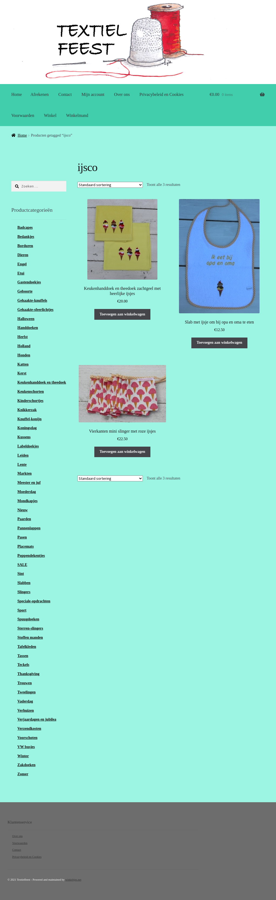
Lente (22, 465)
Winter (23, 756)
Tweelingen (27, 692)
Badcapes (25, 227)
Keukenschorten (31, 392)
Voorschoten (27, 738)
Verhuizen (26, 710)
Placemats (26, 546)
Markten (25, 473)
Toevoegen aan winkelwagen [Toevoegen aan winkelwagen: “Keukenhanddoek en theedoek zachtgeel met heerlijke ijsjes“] (122, 314)
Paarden (24, 519)
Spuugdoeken (28, 619)
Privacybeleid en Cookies (161, 94)
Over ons (122, 94)
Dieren (23, 255)
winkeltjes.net (73, 879)
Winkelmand (77, 115)
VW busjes (26, 747)
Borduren (25, 246)
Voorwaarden (22, 115)
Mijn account (92, 94)
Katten (23, 364)
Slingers (24, 592)
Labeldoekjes (28, 446)
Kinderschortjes (30, 401)
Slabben (24, 583)
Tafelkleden (27, 647)
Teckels (23, 665)
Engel (22, 264)
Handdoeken (28, 328)
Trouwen (25, 683)
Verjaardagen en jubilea (37, 719)
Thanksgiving (29, 674)
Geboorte (25, 291)
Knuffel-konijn (30, 419)
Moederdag (27, 492)
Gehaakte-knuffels (32, 300)
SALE (22, 565)
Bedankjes (26, 237)
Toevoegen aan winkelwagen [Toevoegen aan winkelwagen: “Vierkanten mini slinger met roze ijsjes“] (122, 452)
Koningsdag (27, 428)
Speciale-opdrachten (34, 601)
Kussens (24, 437)
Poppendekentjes (31, 556)
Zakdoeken (27, 765)
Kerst (22, 373)
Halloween (26, 319)
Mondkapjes (28, 501)
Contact (65, 94)
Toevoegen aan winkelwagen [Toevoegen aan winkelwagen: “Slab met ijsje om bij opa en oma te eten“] (219, 342)
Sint (21, 574)
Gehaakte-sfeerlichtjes (36, 310)
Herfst (23, 337)
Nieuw (23, 510)
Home (16, 94)
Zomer (23, 774)
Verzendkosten (29, 729)
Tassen (23, 656)
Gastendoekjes (29, 282)
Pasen (22, 537)
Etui (21, 273)
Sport (22, 610)
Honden (24, 355)
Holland (24, 346)
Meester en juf (29, 483)
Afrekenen (39, 94)
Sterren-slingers (30, 628)
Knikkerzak (27, 410)
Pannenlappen (29, 528)
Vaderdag (25, 701)
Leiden (23, 455)
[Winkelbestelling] (110, 185)
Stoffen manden (30, 637)
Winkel (50, 115)
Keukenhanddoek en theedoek (42, 382)
